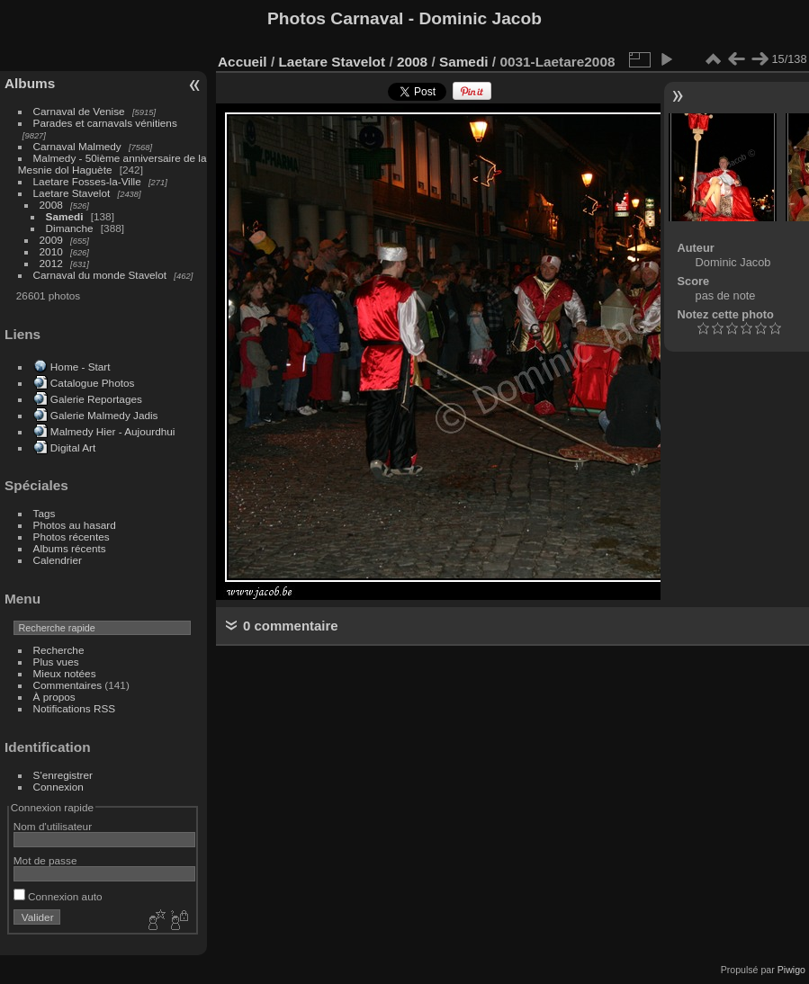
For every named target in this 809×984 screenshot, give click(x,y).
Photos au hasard (74, 525)
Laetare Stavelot (72, 193)
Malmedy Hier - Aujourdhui (112, 431)
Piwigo (791, 969)
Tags (44, 513)
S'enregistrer (63, 775)
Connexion (58, 786)
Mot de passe (45, 860)
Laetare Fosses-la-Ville (87, 181)
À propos (54, 696)
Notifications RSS (74, 708)
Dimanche (70, 228)
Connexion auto (58, 896)
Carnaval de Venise (79, 111)
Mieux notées (64, 673)
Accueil (242, 61)
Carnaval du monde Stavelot (99, 275)
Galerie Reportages (96, 399)
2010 (51, 251)
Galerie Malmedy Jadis (104, 415)
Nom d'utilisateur (52, 826)
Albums (29, 83)
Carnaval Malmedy (77, 146)
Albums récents (69, 548)
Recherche (59, 650)
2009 (51, 240)
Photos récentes (71, 536)
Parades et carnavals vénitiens (105, 123)
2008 (51, 204)
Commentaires (68, 685)
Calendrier (57, 560)
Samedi (65, 216)
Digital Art (72, 447)
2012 (51, 263)
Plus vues (56, 661)
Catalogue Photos (92, 383)
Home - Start (80, 366)
